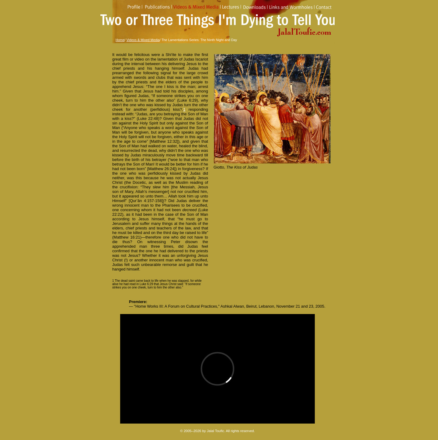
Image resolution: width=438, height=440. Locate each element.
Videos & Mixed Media (142, 40)
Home (120, 40)
